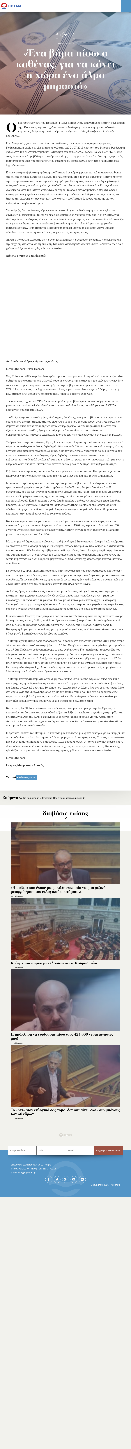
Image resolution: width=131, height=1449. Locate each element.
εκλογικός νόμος (27, 777)
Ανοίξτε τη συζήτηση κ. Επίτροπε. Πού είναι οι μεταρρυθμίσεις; (42, 798)
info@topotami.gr (27, 1172)
